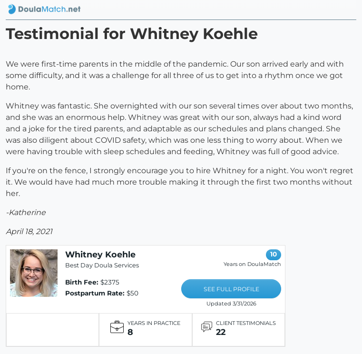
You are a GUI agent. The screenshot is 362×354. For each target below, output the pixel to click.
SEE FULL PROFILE (231, 289)
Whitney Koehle (100, 254)
